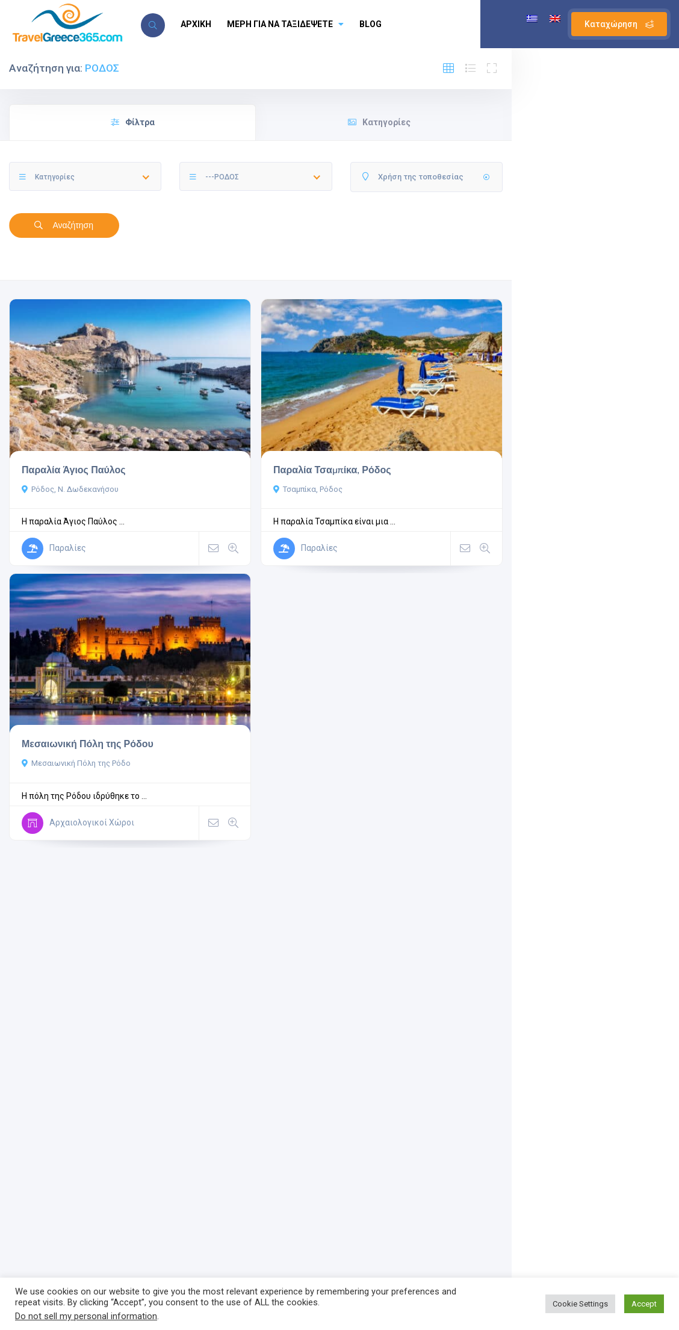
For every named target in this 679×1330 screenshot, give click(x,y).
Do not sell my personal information (86, 1316)
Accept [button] (644, 1303)
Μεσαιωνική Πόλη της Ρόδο (76, 763)
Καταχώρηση (619, 24)
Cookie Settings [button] (580, 1303)
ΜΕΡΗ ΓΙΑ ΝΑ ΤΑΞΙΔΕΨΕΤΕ (285, 24)
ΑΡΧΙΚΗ (196, 24)
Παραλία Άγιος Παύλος (74, 470)
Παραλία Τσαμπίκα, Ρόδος (332, 470)
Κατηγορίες (379, 122)
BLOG (370, 24)
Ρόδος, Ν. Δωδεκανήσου (70, 489)
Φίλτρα (133, 122)
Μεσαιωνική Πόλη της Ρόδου (87, 744)
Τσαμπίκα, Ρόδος (308, 489)
